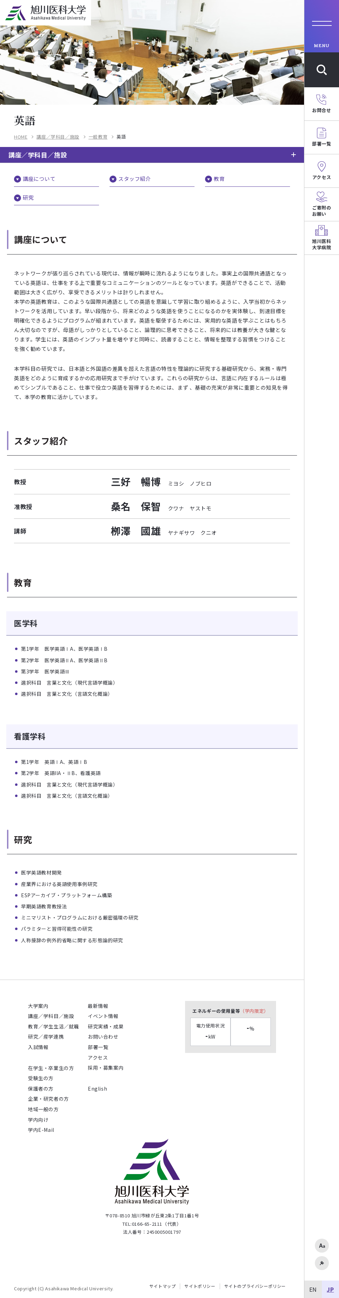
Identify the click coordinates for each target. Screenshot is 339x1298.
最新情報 (98, 1005)
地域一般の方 (43, 1109)
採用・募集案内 (105, 1067)
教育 (219, 178)
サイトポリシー (199, 1286)
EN (313, 1289)
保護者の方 (41, 1088)
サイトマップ (162, 1286)
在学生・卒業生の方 (51, 1067)
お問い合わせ (103, 1036)
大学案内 (38, 1005)
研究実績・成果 (105, 1026)
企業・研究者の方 (48, 1098)
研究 (28, 197)
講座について (39, 178)
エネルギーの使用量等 (230, 1011)
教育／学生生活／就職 (53, 1026)
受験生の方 (41, 1078)
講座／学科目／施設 (37, 154)
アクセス (98, 1057)
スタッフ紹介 (134, 178)
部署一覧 (98, 1046)
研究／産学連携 (46, 1036)
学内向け (38, 1119)
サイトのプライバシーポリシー (255, 1286)
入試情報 (38, 1046)
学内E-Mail (41, 1129)
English (97, 1088)
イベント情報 (103, 1015)
